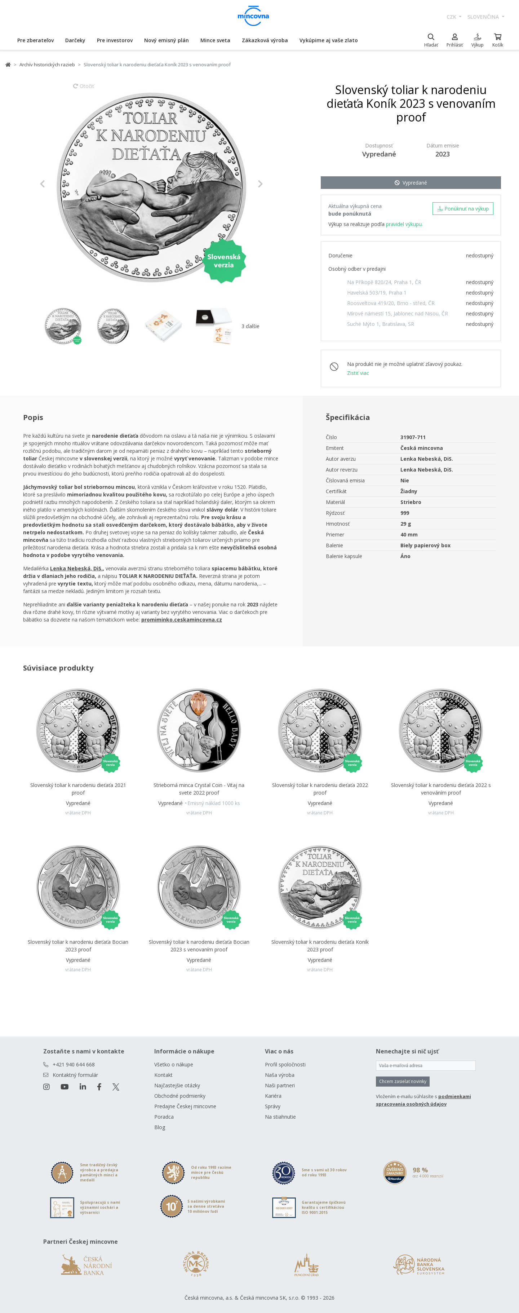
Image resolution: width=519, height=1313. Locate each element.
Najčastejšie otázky (177, 1085)
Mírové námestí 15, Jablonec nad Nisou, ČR (397, 313)
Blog (159, 1127)
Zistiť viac (358, 373)
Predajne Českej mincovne (185, 1106)
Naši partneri (280, 1085)
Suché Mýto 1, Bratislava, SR (380, 323)
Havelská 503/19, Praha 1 (377, 292)
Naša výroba (279, 1074)
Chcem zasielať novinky (402, 1081)
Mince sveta (215, 40)
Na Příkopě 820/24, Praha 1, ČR (384, 282)
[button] (56, 184)
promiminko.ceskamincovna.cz (181, 619)
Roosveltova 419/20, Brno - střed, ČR (391, 303)
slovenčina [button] (483, 16)
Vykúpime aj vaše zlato (329, 40)
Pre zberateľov (35, 40)
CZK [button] (452, 16)
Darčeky (75, 40)
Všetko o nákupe (173, 1064)
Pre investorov (115, 40)
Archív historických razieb (47, 64)
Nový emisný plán (166, 40)
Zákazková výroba (265, 40)
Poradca (164, 1116)
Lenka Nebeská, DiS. (76, 568)
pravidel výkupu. (404, 224)
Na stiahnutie (280, 1116)
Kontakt (163, 1074)
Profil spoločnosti (285, 1064)
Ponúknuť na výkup (463, 208)
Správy (272, 1106)
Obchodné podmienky (179, 1095)
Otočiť (83, 89)
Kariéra (273, 1095)
